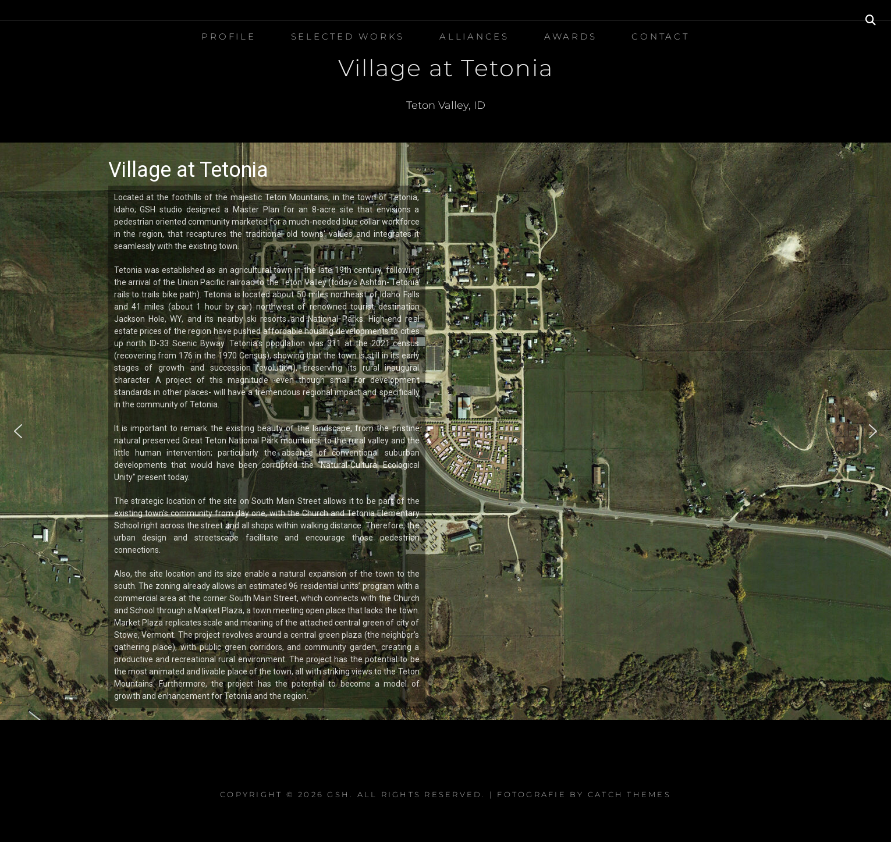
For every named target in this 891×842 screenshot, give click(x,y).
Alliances (474, 36)
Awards (570, 36)
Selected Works (348, 36)
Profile (228, 36)
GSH (338, 794)
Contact (660, 36)
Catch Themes (629, 794)
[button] (18, 431)
